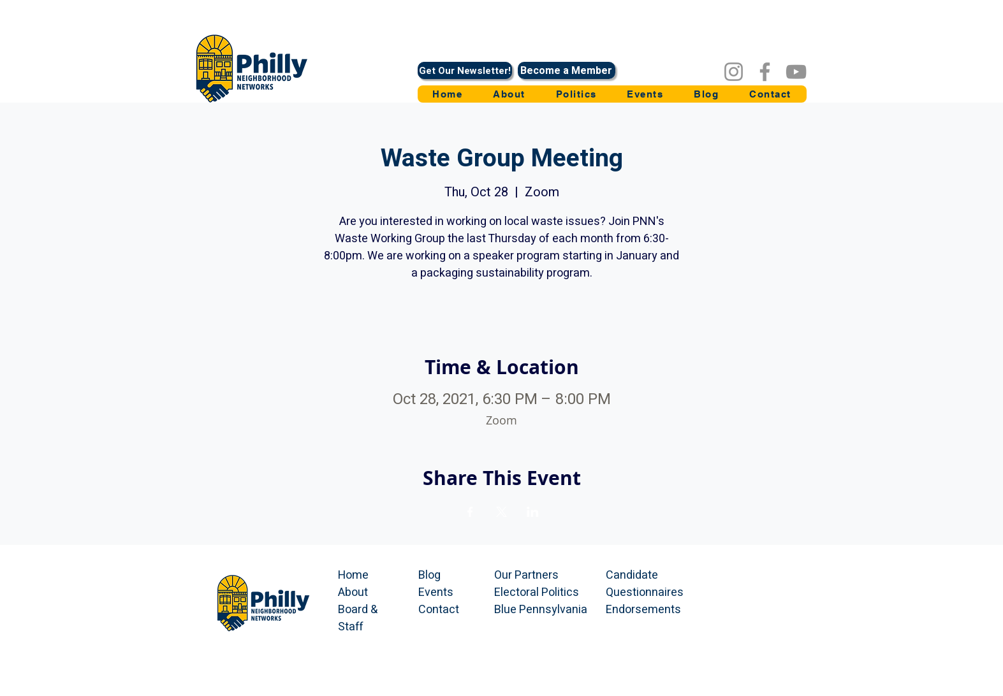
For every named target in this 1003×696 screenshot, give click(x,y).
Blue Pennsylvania (540, 609)
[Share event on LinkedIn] (533, 512)
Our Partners (526, 575)
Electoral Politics (536, 592)
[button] (576, 94)
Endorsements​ (643, 609)
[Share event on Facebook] (470, 512)
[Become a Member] (566, 70)
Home (353, 575)
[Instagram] (733, 71)
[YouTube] (796, 71)
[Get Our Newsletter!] (465, 70)
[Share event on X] (501, 512)
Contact (438, 609)
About (353, 592)
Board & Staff (357, 618)
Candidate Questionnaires (645, 584)
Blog (429, 575)
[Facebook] (764, 71)
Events (435, 592)
